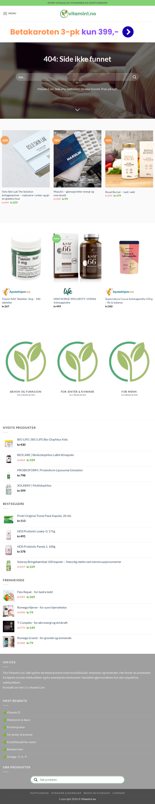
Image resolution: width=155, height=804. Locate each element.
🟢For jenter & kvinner (18, 734)
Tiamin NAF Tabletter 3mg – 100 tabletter (21, 300)
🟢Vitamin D (11, 712)
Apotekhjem (16, 291)
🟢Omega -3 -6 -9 (15, 756)
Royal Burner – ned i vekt (120, 192)
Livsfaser (119, 793)
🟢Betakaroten (13, 749)
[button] (9, 13)
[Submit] (134, 77)
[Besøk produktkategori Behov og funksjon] (26, 365)
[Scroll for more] (77, 110)
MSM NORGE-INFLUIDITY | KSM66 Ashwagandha (75, 300)
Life (68, 291)
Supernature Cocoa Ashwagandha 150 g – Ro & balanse (129, 300)
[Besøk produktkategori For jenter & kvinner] (77, 365)
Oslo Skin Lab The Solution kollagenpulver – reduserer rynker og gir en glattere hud (26, 195)
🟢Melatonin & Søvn (16, 720)
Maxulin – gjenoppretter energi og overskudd (74, 193)
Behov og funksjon (97, 793)
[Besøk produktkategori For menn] (129, 365)
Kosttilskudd (39, 793)
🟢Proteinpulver (14, 727)
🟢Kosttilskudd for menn (19, 742)
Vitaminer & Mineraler (66, 793)
